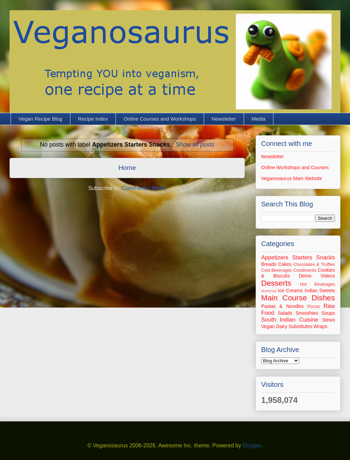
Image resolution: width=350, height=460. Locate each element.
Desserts (276, 283)
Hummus (269, 291)
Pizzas (313, 306)
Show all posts (195, 144)
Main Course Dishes (298, 298)
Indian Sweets (320, 290)
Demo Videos (317, 276)
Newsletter (224, 119)
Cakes (285, 264)
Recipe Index (93, 119)
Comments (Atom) (144, 188)
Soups (328, 313)
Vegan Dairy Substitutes (286, 326)
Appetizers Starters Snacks (298, 257)
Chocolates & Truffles (314, 264)
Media (259, 119)
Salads (285, 313)
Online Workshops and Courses (294, 167)
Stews (328, 320)
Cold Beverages (276, 270)
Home (127, 167)
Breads (268, 264)
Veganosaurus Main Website (291, 178)
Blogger (252, 445)
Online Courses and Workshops (160, 119)
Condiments (304, 270)
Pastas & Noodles (282, 306)
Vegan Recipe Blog (41, 119)
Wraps (320, 326)
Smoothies (307, 313)
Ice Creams (290, 290)
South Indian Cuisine (289, 319)
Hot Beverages (317, 284)
